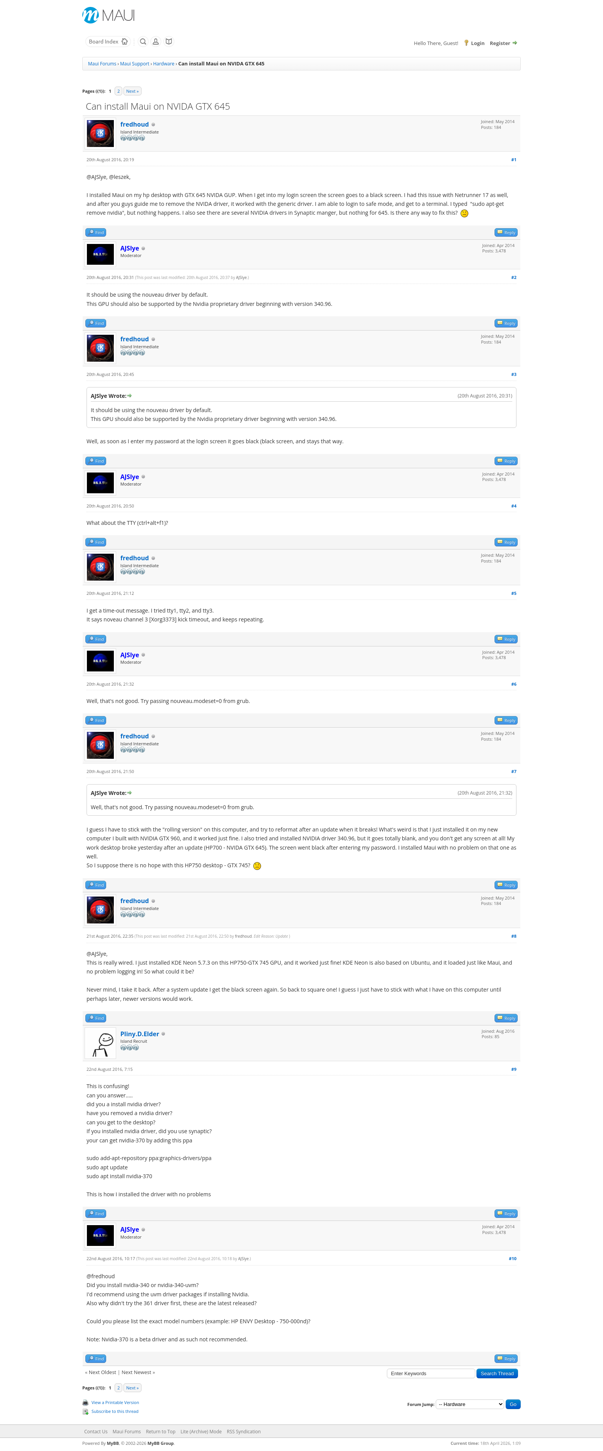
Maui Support (134, 63)
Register (500, 43)
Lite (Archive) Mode (201, 1431)
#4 (513, 506)
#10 (512, 1258)
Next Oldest (102, 1372)
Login (478, 43)
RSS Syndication (244, 1431)
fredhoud (134, 124)
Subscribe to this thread (115, 1411)
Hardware (163, 63)
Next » (132, 91)
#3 (513, 374)
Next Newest (136, 1372)
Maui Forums (102, 63)
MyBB (113, 1443)
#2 (513, 277)
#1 (513, 159)
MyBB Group (161, 1443)
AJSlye (241, 277)
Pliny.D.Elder (139, 1034)
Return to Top (160, 1431)
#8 (513, 936)
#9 (513, 1069)
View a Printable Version (115, 1402)
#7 (513, 771)
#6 (513, 684)
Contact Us (96, 1431)
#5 (513, 593)
